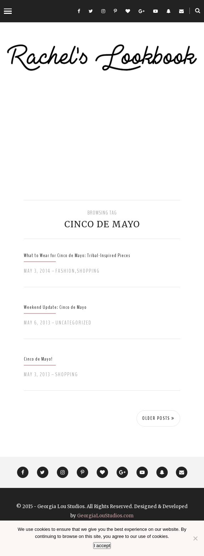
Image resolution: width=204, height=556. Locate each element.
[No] (195, 538)
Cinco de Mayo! (38, 359)
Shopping (88, 270)
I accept (102, 545)
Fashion (65, 270)
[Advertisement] (102, 136)
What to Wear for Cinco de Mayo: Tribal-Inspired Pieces (77, 255)
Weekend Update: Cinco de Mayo (55, 307)
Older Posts (158, 418)
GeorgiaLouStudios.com (105, 516)
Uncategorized (73, 322)
